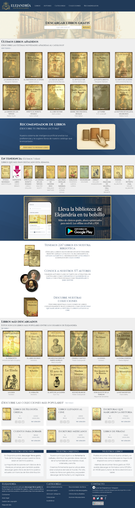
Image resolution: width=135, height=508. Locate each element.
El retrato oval (129, 182)
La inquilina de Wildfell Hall (107, 184)
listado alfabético (54, 256)
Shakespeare (81, 278)
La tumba (101, 112)
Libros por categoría (53, 494)
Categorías (60, 6)
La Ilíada (11, 392)
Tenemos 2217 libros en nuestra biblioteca (67, 246)
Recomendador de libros (77, 487)
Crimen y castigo (79, 358)
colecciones (74, 258)
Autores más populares (77, 497)
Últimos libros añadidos (77, 494)
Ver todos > (5, 328)
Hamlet (96, 180)
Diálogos (73, 180)
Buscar (86, 27)
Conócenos (6, 494)
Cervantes (67, 276)
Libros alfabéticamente (54, 487)
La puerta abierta (101, 80)
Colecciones (75, 6)
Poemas (118, 180)
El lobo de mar (56, 112)
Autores (47, 6)
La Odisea (101, 358)
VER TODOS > (6, 48)
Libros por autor (52, 490)
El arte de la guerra (56, 392)
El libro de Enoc (33, 358)
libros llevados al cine (77, 309)
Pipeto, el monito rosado (28, 182)
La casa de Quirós (56, 80)
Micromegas (85, 180)
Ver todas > (69, 403)
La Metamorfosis (124, 392)
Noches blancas (78, 392)
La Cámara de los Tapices (39, 182)
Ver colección (35, 421)
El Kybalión (33, 392)
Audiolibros (50, 501)
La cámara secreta (11, 80)
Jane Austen (67, 280)
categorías (83, 256)
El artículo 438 (78, 80)
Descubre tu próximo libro (34, 147)
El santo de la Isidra (123, 80)
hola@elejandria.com (99, 495)
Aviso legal (5, 498)
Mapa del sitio (6, 505)
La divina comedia (124, 358)
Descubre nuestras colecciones (67, 299)
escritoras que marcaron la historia (68, 307)
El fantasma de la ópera (34, 80)
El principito (11, 358)
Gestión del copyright (9, 501)
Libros (38, 6)
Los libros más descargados (78, 490)
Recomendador (91, 6)
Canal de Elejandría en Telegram (105, 487)
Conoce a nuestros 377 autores (67, 271)
